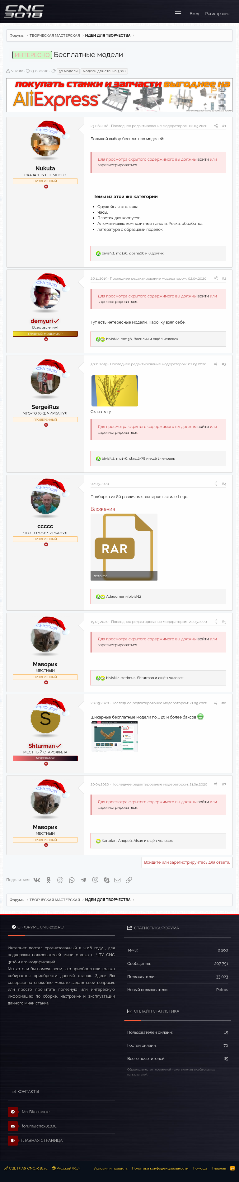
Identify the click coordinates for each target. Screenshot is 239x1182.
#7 (224, 784)
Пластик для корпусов (118, 218)
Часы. (102, 212)
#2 (224, 278)
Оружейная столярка (117, 206)
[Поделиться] (216, 126)
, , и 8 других (133, 253)
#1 (224, 126)
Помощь (200, 1168)
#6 (224, 703)
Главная (219, 1168)
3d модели (68, 71)
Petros (222, 989)
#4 (224, 484)
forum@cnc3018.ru (32, 1126)
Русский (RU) (66, 1168)
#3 (224, 364)
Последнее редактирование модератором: (159, 126)
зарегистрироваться (117, 165)
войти (203, 159)
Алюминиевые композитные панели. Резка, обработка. (150, 223)
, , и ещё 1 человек (142, 339)
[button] (178, 11)
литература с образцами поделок (130, 229)
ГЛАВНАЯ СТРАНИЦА (35, 1141)
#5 (224, 621)
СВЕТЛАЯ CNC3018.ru (26, 1168)
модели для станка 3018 (104, 71)
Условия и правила (111, 1168)
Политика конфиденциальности (160, 1168)
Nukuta (17, 71)
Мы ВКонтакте (29, 1112)
